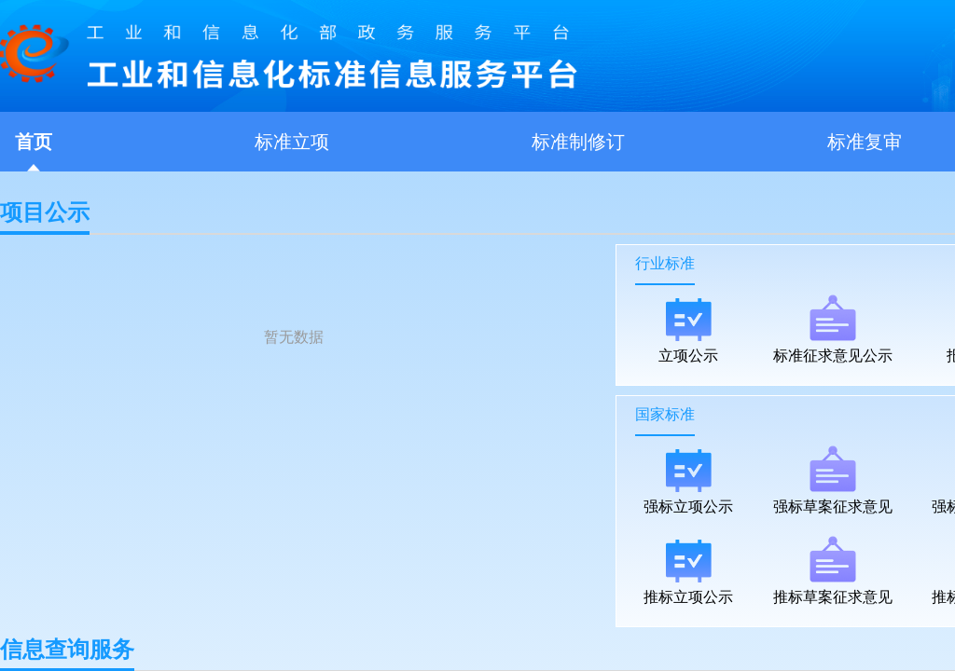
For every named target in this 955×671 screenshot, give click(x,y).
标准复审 (864, 141)
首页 (33, 141)
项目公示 (45, 217)
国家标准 (665, 414)
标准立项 (292, 141)
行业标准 (665, 263)
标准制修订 (578, 141)
